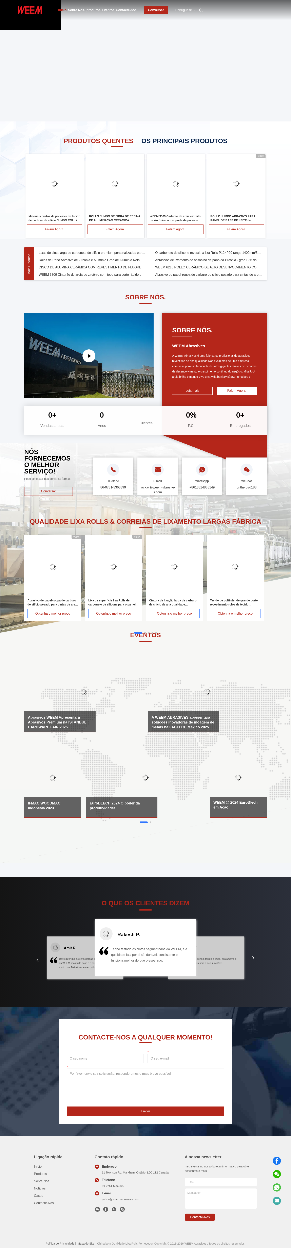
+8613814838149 (202, 487)
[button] (37, 960)
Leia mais (192, 390)
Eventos (108, 10)
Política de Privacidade (60, 1243)
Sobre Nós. (76, 10)
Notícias (40, 1188)
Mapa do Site (85, 1243)
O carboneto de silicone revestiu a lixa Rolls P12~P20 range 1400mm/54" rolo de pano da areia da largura (208, 252)
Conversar (156, 10)
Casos (38, 1195)
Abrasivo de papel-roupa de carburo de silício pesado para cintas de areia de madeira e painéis (208, 274)
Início (62, 10)
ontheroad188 (247, 487)
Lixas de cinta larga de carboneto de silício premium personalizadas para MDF (92, 252)
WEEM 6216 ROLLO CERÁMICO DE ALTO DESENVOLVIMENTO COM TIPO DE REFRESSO (208, 267)
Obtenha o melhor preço (52, 613)
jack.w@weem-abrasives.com (120, 1199)
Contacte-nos (126, 10)
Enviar (145, 1111)
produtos (93, 10)
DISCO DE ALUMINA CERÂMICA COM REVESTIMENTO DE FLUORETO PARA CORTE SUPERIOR (92, 267)
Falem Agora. (54, 229)
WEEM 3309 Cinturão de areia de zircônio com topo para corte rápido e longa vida (92, 274)
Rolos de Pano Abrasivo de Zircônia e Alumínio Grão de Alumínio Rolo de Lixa (92, 260)
